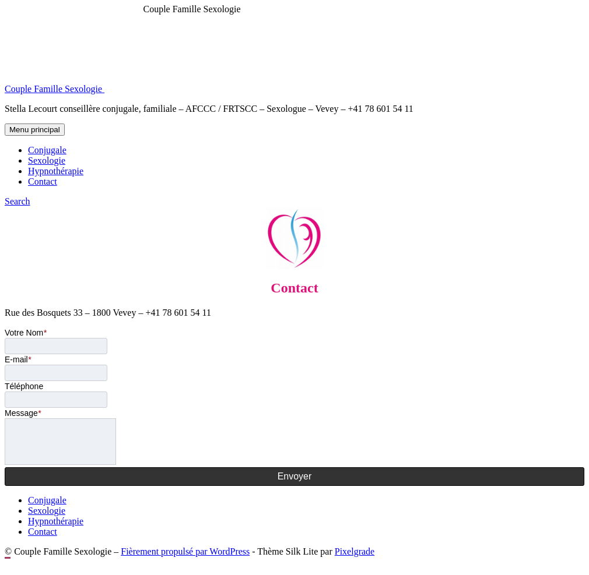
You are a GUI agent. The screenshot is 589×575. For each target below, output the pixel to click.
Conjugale (47, 150)
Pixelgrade (354, 551)
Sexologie (46, 160)
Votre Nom (26, 332)
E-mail (18, 359)
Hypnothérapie (55, 171)
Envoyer (295, 476)
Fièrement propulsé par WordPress (185, 551)
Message (23, 413)
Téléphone (24, 386)
